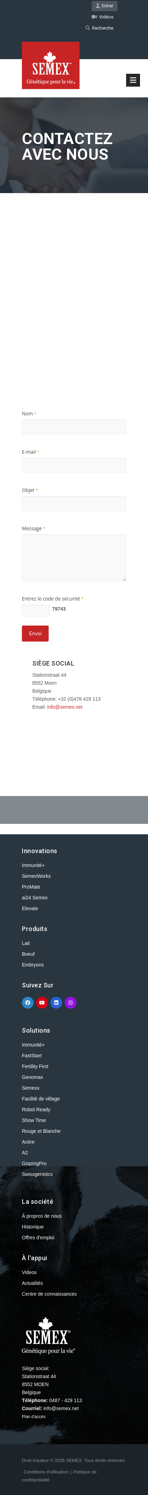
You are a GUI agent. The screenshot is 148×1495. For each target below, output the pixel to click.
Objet (30, 490)
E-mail (30, 451)
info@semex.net (64, 707)
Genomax (32, 1077)
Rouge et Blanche (41, 1131)
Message (33, 528)
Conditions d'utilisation (46, 1471)
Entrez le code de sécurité (53, 598)
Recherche (99, 28)
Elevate (30, 908)
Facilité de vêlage (41, 1099)
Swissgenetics (37, 1174)
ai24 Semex (35, 897)
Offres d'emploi (38, 1237)
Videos (29, 1272)
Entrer (104, 5)
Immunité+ (33, 865)
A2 (25, 1152)
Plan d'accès (34, 1416)
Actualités (32, 1283)
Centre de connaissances (49, 1294)
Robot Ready (36, 1109)
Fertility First (35, 1066)
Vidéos (102, 16)
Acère (28, 1142)
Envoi (35, 633)
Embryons (33, 965)
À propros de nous (41, 1216)
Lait (26, 943)
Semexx (31, 1088)
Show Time (34, 1120)
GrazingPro (34, 1163)
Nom (29, 413)
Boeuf (28, 954)
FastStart (32, 1055)
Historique (33, 1227)
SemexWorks (36, 876)
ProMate (31, 887)
